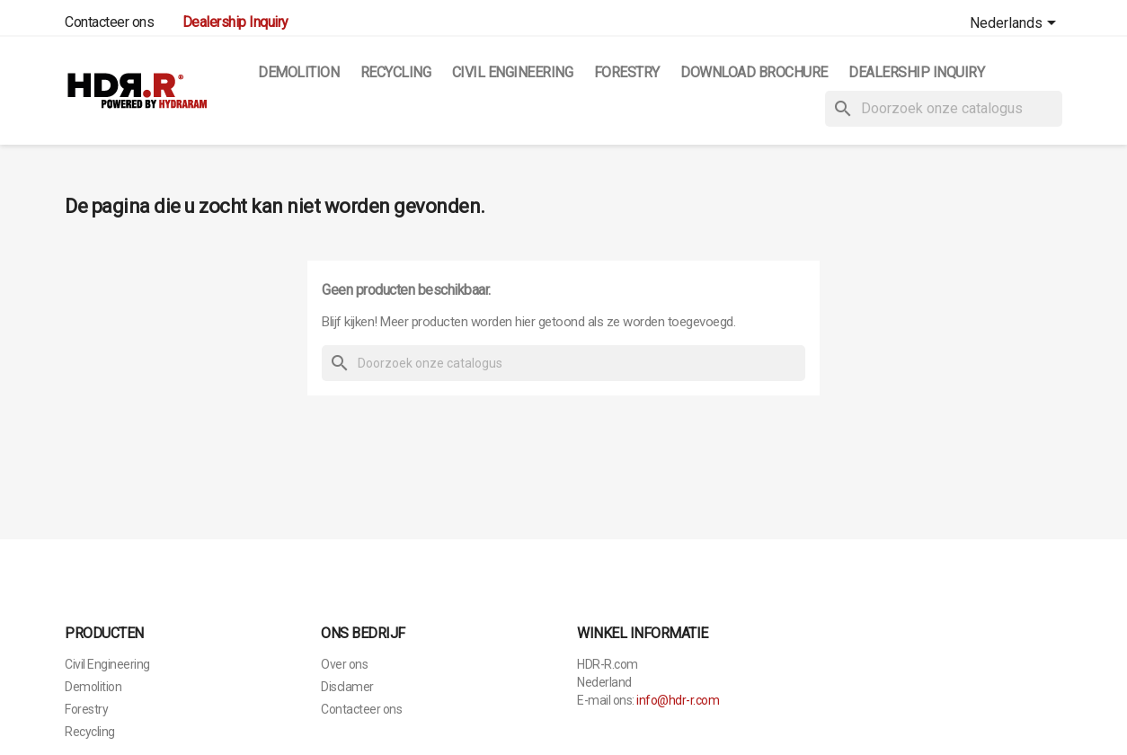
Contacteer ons (109, 22)
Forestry (627, 72)
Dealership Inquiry (916, 72)
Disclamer (347, 687)
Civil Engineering (512, 72)
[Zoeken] (943, 109)
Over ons (344, 664)
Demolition (298, 72)
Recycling (395, 72)
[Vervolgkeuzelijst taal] (1016, 24)
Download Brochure (754, 72)
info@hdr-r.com (677, 700)
